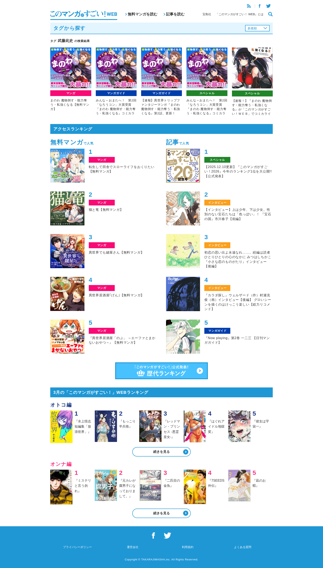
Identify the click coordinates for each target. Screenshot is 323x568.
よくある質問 (242, 547)
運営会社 (132, 547)
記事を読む (175, 14)
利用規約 (187, 547)
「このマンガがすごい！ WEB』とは (239, 14)
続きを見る (161, 451)
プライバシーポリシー (77, 547)
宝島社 (206, 14)
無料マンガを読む (142, 14)
